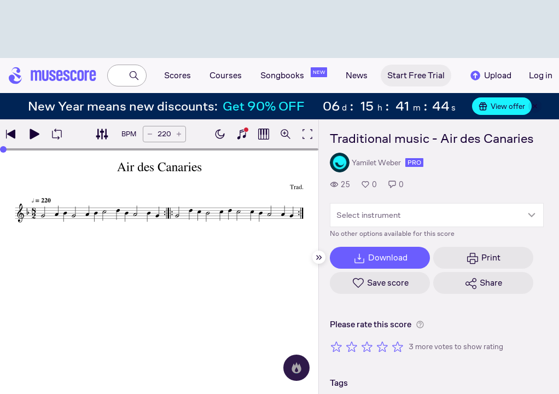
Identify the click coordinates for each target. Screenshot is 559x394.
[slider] (3, 149)
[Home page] (52, 75)
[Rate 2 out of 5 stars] (351, 346)
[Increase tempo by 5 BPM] (178, 134)
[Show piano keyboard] (242, 134)
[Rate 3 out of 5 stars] (367, 346)
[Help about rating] (420, 324)
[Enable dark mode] (220, 134)
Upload (490, 75)
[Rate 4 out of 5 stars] (382, 346)
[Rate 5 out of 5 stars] (397, 346)
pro (414, 162)
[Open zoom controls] (285, 134)
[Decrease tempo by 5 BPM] (149, 134)
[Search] (134, 75)
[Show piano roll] (264, 134)
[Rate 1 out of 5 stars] (336, 346)
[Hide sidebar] (318, 257)
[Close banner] (534, 106)
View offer (502, 106)
